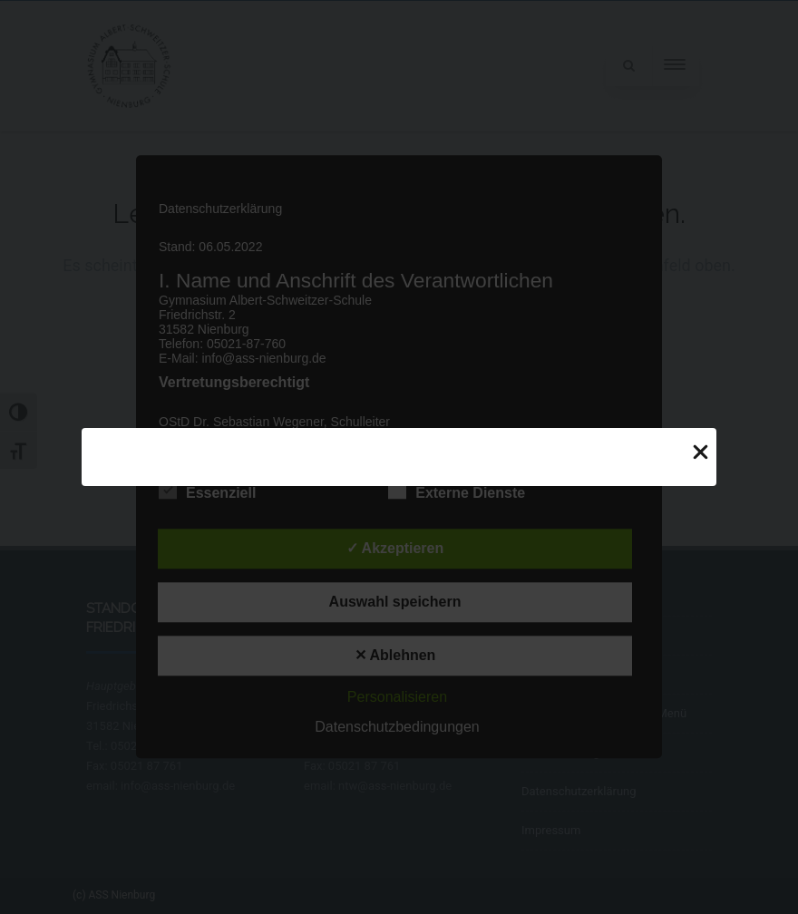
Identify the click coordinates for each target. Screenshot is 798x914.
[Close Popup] (700, 451)
